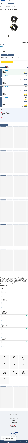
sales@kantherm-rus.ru (14, 425)
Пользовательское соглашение (14, 415)
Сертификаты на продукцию (14, 418)
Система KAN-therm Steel (7, 6)
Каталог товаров (8, 442)
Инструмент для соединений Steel (15, 6)
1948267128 (6, 70)
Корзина (20, 441)
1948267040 (6, 97)
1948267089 (6, 86)
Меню (26, 441)
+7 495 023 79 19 (24, 282)
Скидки (14, 441)
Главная (1, 441)
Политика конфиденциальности (14, 414)
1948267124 (6, 75)
